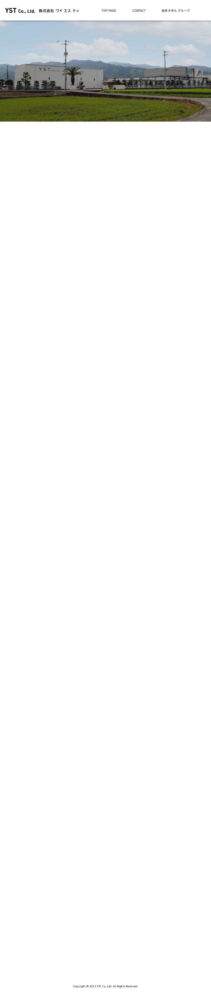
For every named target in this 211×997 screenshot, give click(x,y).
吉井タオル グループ (176, 10)
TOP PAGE (109, 10)
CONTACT (139, 10)
